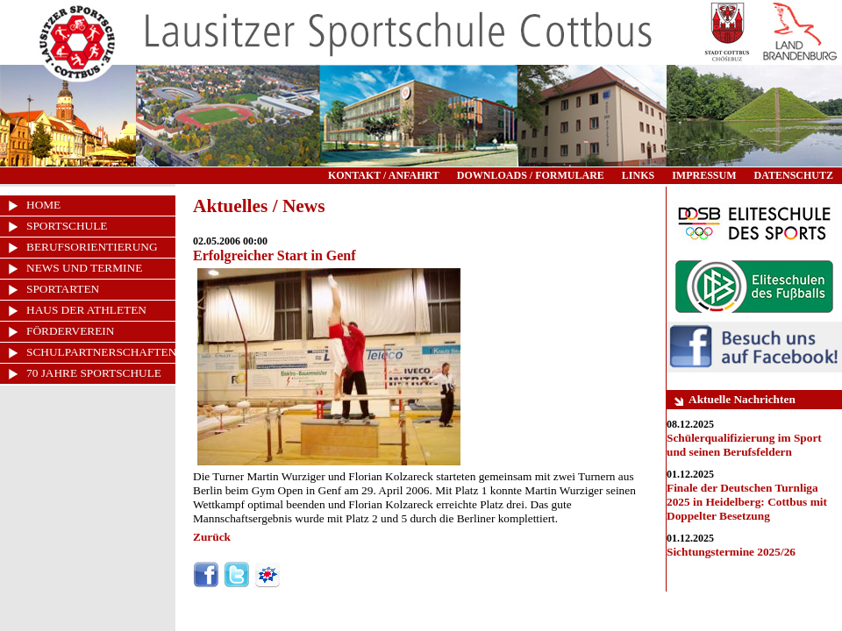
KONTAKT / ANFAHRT (383, 175)
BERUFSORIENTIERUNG (92, 246)
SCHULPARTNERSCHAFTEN (100, 351)
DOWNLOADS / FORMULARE (530, 175)
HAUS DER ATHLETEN (86, 309)
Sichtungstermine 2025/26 (731, 551)
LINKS (638, 175)
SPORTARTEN (62, 288)
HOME (43, 204)
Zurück (212, 536)
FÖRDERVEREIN (70, 330)
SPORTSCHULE (67, 225)
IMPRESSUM (704, 175)
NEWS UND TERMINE (84, 267)
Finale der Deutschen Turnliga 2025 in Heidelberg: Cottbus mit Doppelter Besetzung (747, 501)
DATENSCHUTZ (793, 175)
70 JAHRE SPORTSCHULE (93, 372)
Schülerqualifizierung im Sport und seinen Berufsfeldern (744, 444)
